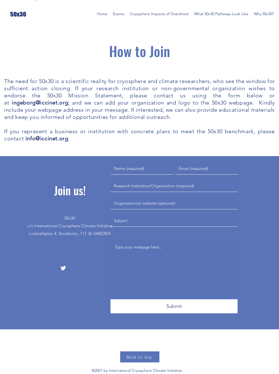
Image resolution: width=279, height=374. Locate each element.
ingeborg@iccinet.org (40, 102)
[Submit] (174, 306)
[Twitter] (63, 268)
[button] (118, 14)
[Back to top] (139, 356)
